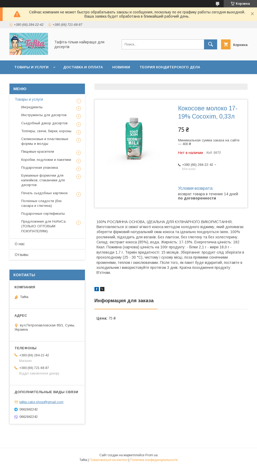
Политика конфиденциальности (154, 460)
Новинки (121, 67)
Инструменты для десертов (44, 115)
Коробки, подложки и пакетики (46, 160)
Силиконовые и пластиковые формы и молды (44, 141)
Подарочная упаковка (39, 168)
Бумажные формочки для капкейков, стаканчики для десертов (43, 180)
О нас (20, 244)
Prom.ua (151, 455)
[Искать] (210, 44)
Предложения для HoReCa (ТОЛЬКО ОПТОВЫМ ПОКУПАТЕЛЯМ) (43, 226)
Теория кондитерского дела (170, 67)
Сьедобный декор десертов (44, 123)
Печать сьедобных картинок (44, 193)
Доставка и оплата (83, 67)
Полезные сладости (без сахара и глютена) (41, 203)
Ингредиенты (31, 107)
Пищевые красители (37, 151)
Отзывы (21, 255)
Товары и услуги (31, 67)
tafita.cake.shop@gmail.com (41, 402)
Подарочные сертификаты (43, 213)
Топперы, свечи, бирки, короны (46, 131)
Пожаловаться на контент (108, 460)
